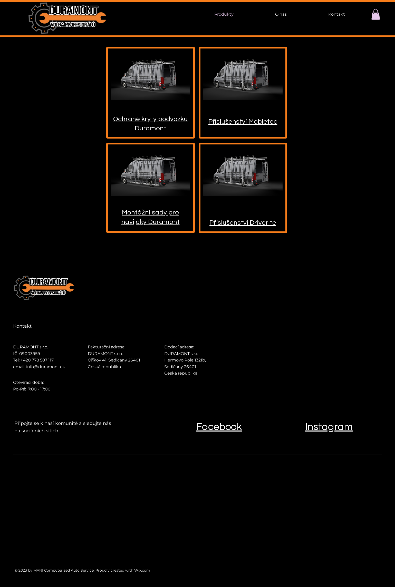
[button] (375, 14)
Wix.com (142, 570)
